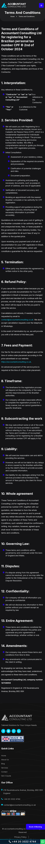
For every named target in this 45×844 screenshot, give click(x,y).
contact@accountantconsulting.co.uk (17, 320)
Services (4, 768)
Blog (3, 764)
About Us (5, 760)
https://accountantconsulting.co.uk (16, 362)
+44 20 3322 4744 (12, 799)
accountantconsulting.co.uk (16, 829)
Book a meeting (35, 827)
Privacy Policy (20, 837)
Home (12, 16)
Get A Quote (6, 776)
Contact (4, 772)
